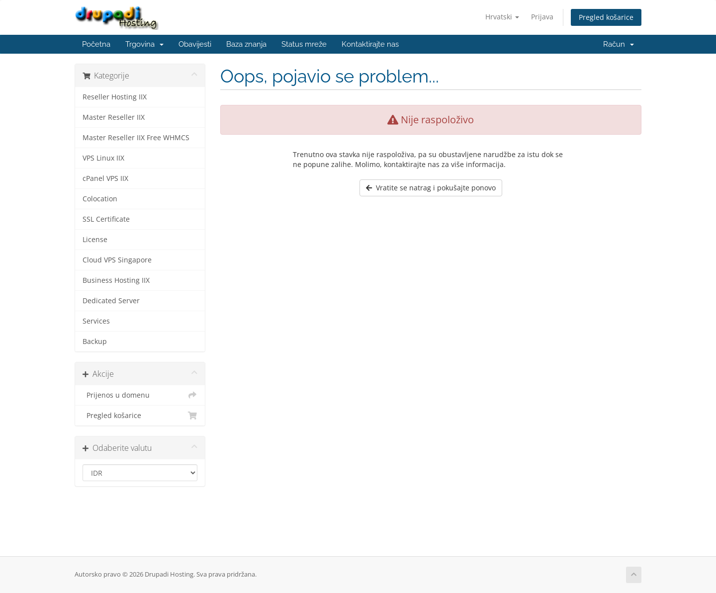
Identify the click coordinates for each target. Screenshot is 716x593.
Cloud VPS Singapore (117, 259)
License (95, 239)
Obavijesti (195, 44)
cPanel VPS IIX (105, 178)
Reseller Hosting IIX (115, 96)
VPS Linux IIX (103, 158)
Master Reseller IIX (114, 117)
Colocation (100, 198)
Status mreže (304, 44)
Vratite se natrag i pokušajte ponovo (431, 187)
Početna (96, 44)
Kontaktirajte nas (370, 44)
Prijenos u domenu (140, 395)
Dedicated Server (111, 300)
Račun (618, 44)
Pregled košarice (606, 17)
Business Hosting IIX (116, 280)
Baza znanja (246, 44)
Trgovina (144, 44)
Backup (95, 341)
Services (96, 321)
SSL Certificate (106, 219)
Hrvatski (502, 16)
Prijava (542, 16)
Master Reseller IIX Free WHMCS (136, 137)
